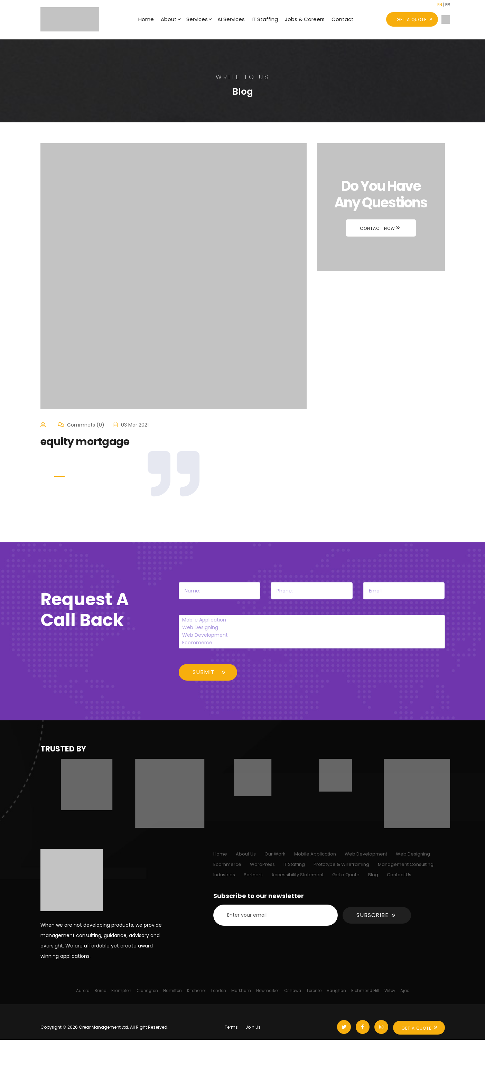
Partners (253, 874)
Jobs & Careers (305, 19)
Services (197, 19)
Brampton (121, 990)
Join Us (253, 1027)
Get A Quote (416, 1028)
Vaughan (336, 990)
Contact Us (399, 874)
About (169, 19)
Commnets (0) (85, 424)
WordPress (262, 864)
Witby (389, 990)
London (218, 990)
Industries (224, 874)
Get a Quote (346, 874)
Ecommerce (311, 643)
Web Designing (311, 628)
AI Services (231, 19)
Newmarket (267, 990)
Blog (373, 874)
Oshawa (292, 990)
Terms (231, 1027)
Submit (204, 672)
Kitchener (196, 990)
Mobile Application (311, 620)
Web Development (311, 635)
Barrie (100, 990)
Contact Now (377, 228)
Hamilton (172, 990)
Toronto (313, 990)
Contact (343, 19)
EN (439, 5)
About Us (246, 854)
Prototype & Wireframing (341, 864)
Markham (241, 990)
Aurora (83, 990)
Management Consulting (405, 864)
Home (146, 19)
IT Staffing (265, 19)
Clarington (147, 990)
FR (447, 5)
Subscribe (372, 915)
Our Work (275, 854)
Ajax (404, 990)
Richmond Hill (365, 990)
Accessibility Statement (297, 874)
